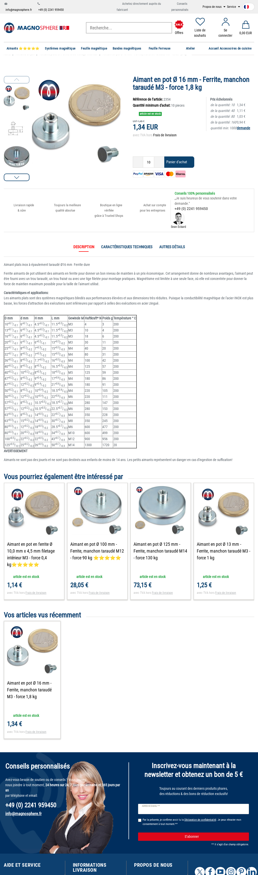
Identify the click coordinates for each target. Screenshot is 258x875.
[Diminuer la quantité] (138, 162)
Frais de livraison (165, 135)
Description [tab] (83, 247)
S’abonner (215, 837)
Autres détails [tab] (172, 247)
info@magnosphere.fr (19, 10)
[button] (16, 177)
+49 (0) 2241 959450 (51, 10)
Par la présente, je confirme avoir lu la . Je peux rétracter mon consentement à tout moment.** (192, 822)
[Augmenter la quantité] (159, 162)
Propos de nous (212, 7)
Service (232, 7)
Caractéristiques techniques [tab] (126, 247)
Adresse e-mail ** (151, 806)
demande (243, 128)
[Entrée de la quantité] (148, 162)
